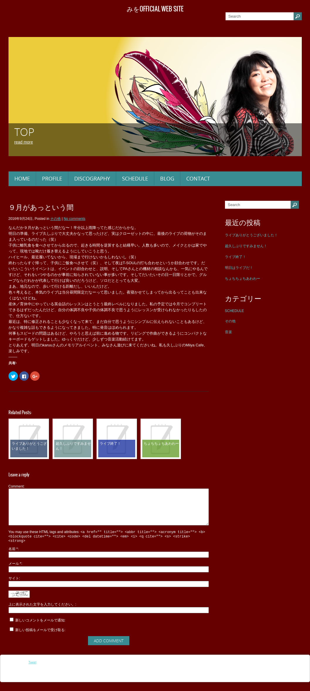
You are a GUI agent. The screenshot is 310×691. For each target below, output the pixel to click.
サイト (14, 587)
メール (15, 572)
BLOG (167, 178)
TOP (24, 132)
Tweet (32, 671)
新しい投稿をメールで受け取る (40, 639)
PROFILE (52, 178)
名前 (13, 558)
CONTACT (198, 178)
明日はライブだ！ (239, 268)
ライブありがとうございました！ (251, 235)
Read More (23, 142)
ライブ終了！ (235, 257)
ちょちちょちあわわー (242, 279)
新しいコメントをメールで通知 (40, 629)
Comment (16, 486)
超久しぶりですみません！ (246, 246)
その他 (230, 321)
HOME (22, 178)
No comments (74, 219)
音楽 (228, 332)
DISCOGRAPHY (92, 178)
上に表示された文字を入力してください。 (42, 613)
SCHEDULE (135, 178)
